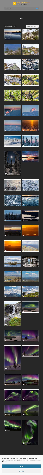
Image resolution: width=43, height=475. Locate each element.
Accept (22, 466)
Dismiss (21, 471)
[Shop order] (32, 26)
